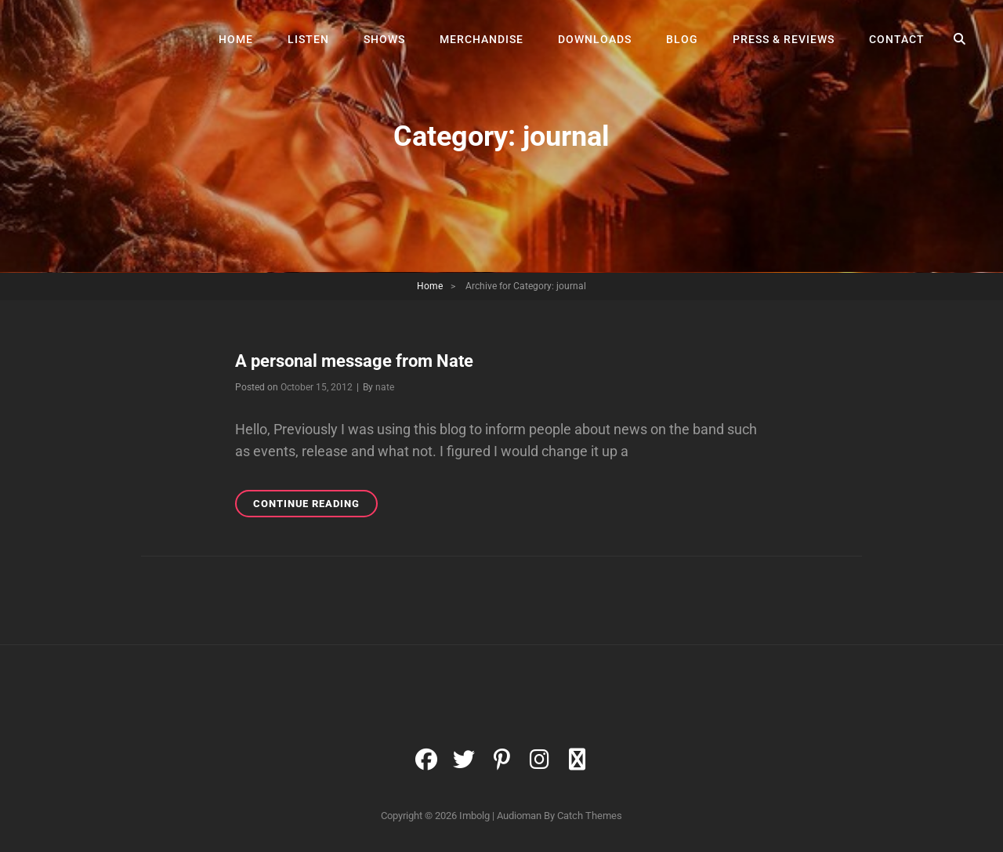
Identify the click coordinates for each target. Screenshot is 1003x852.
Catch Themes (589, 815)
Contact (897, 39)
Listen (308, 39)
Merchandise (481, 39)
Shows (384, 39)
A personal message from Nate (354, 361)
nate (384, 387)
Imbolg (474, 815)
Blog (682, 39)
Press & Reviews (784, 39)
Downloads (595, 39)
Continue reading (315, 506)
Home (236, 39)
